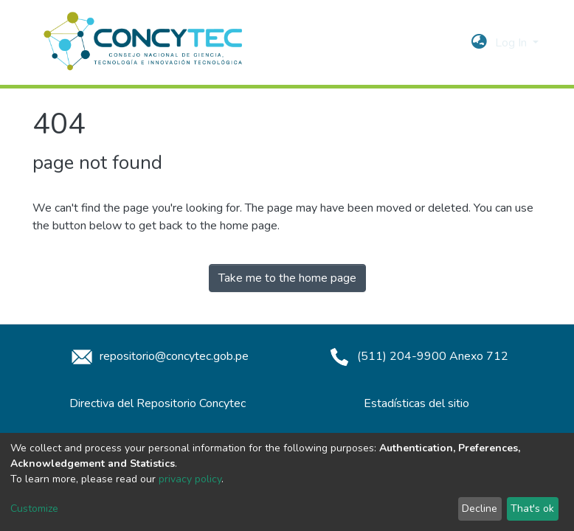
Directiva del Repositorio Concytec (157, 403)
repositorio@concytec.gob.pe (158, 356)
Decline (479, 509)
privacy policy (190, 479)
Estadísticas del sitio (416, 403)
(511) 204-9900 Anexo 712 (416, 356)
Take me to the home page (287, 278)
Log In (512, 43)
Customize (34, 509)
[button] (479, 43)
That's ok (532, 509)
